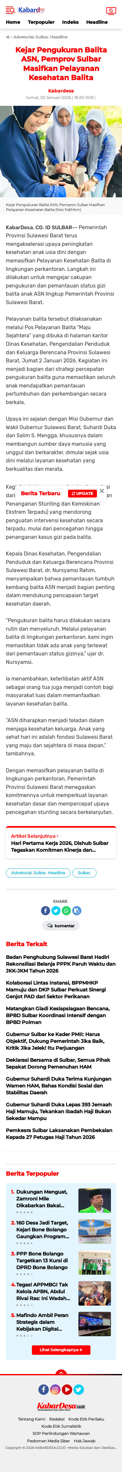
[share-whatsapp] (66, 910)
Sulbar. (84, 872)
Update (82, 493)
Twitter (82, 1392)
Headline (97, 22)
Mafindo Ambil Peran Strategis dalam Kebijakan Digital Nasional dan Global (42, 1322)
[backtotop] (61, 1375)
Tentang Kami (31, 1419)
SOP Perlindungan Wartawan (61, 1433)
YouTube (71, 1392)
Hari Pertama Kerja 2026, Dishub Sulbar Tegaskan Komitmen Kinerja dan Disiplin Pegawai (59, 846)
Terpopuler (41, 22)
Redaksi (56, 1419)
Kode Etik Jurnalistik (61, 1426)
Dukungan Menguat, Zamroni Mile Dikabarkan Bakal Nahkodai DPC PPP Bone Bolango (41, 1199)
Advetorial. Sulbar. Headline (38, 872)
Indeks (70, 22)
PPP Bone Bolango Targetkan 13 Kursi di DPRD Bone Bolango (42, 1260)
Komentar (61, 925)
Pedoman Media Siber (48, 1440)
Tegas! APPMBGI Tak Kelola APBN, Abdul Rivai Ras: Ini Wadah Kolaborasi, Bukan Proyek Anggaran (42, 1292)
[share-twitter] (56, 910)
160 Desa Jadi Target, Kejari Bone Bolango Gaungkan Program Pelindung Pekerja (42, 1230)
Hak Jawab (84, 1440)
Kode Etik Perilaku (86, 1419)
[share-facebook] (45, 910)
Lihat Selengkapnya (61, 1349)
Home (13, 22)
